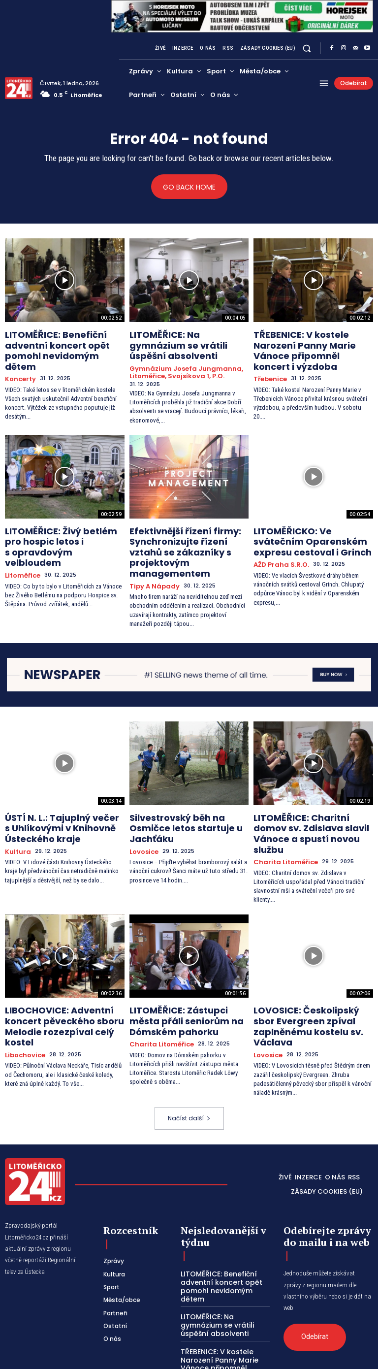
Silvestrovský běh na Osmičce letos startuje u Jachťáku (185, 782)
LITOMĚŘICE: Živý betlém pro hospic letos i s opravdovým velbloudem (57, 521)
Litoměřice (20, 540)
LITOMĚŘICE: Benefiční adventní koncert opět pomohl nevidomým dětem (64, 342)
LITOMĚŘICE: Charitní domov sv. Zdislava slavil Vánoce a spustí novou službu (312, 786)
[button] (306, 48)
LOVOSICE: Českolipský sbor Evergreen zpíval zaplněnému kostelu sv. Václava (309, 960)
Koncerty (19, 362)
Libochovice (22, 979)
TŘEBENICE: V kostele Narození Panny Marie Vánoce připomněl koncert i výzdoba (312, 342)
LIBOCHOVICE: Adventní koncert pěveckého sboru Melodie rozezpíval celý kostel (64, 960)
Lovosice (142, 797)
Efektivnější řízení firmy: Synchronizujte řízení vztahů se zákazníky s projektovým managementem (188, 525)
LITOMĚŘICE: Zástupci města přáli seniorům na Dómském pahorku (181, 960)
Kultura (16, 805)
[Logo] (18, 88)
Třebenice (268, 362)
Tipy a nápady (150, 548)
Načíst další (189, 1042)
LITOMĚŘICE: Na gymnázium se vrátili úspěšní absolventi (185, 338)
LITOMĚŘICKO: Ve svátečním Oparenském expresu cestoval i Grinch (311, 521)
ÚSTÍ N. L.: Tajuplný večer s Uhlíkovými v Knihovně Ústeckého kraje (53, 786)
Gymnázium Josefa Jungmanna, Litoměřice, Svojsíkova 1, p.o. (178, 356)
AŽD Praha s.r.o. (277, 540)
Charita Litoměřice (281, 805)
